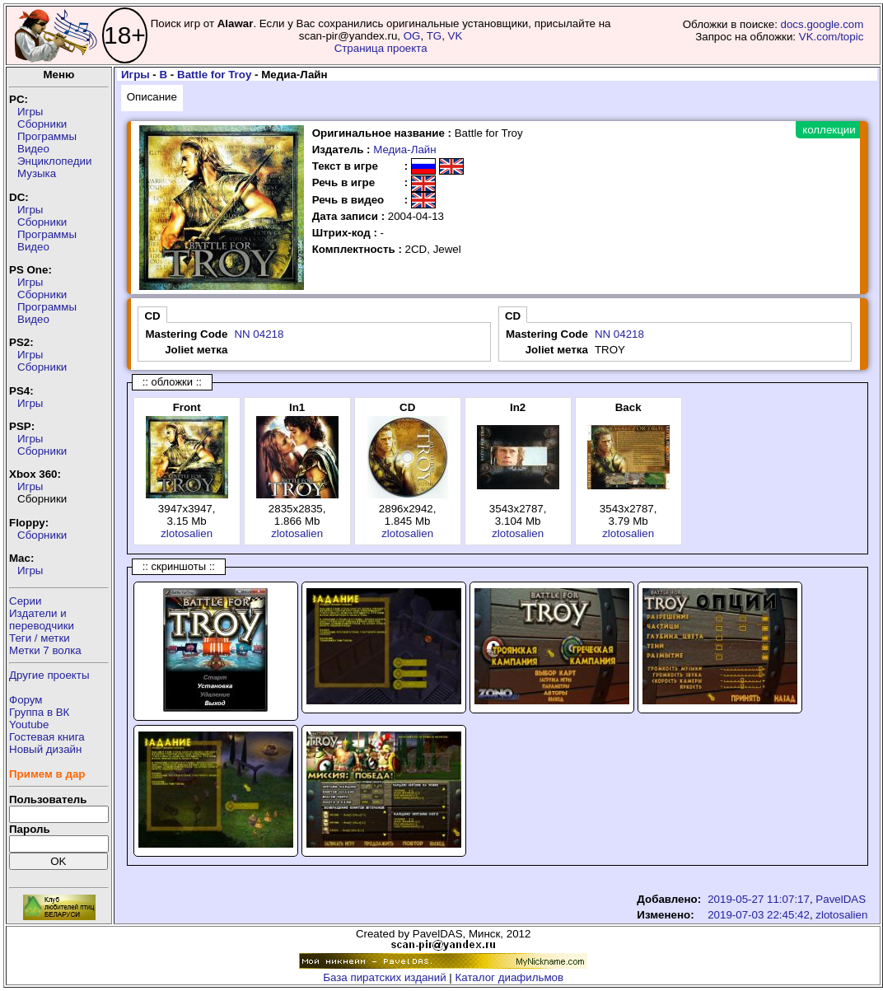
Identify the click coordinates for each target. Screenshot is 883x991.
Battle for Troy (214, 74)
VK (455, 36)
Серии (25, 601)
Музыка (36, 173)
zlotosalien (187, 533)
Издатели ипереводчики (41, 619)
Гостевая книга (47, 737)
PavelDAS (840, 899)
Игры (30, 111)
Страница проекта (380, 48)
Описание (152, 97)
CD (152, 316)
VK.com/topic (831, 36)
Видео (33, 149)
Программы (47, 136)
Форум (26, 700)
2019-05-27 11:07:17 (759, 899)
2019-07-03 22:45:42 (759, 915)
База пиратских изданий (384, 977)
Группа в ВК (39, 712)
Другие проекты (49, 675)
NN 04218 (258, 334)
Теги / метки (39, 638)
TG (434, 36)
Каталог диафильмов (510, 977)
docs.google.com (822, 24)
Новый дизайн (45, 749)
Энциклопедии (54, 161)
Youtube (29, 724)
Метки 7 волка (45, 650)
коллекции (828, 130)
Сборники (42, 124)
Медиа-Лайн (404, 149)
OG (412, 36)
